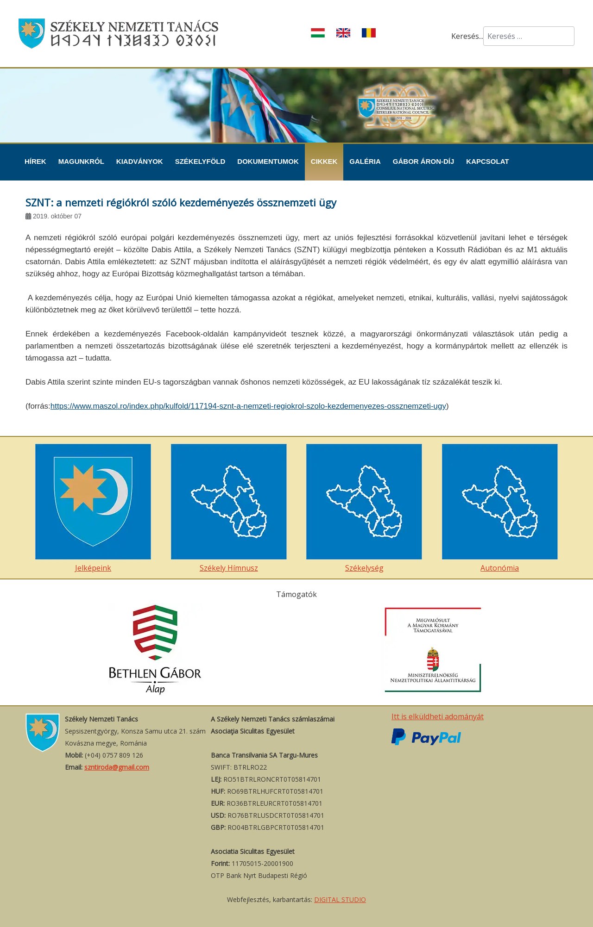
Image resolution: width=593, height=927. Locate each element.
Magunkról (81, 161)
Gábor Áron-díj (423, 161)
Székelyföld (200, 161)
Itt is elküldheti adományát (437, 716)
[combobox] (528, 36)
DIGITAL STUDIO (340, 899)
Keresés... (467, 36)
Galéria (365, 161)
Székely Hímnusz (229, 508)
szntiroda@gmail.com (116, 767)
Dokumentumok (268, 161)
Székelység (364, 508)
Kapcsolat (487, 161)
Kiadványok (139, 161)
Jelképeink (93, 508)
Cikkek (324, 161)
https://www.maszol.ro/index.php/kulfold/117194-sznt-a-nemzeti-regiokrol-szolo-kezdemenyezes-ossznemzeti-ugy (248, 406)
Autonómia (500, 508)
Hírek (35, 161)
